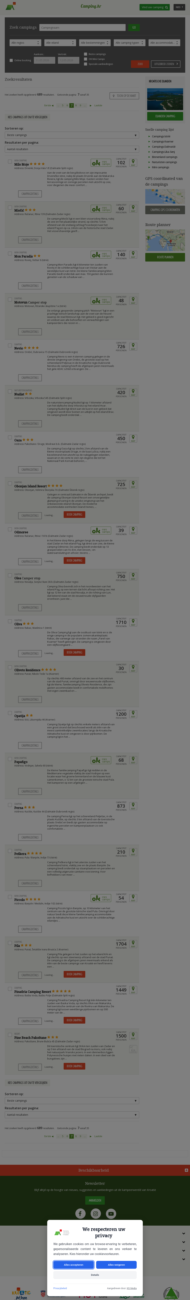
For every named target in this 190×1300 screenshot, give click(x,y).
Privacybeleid (60, 1288)
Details (95, 1274)
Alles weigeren (116, 1264)
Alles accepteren (74, 1264)
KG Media (132, 1288)
